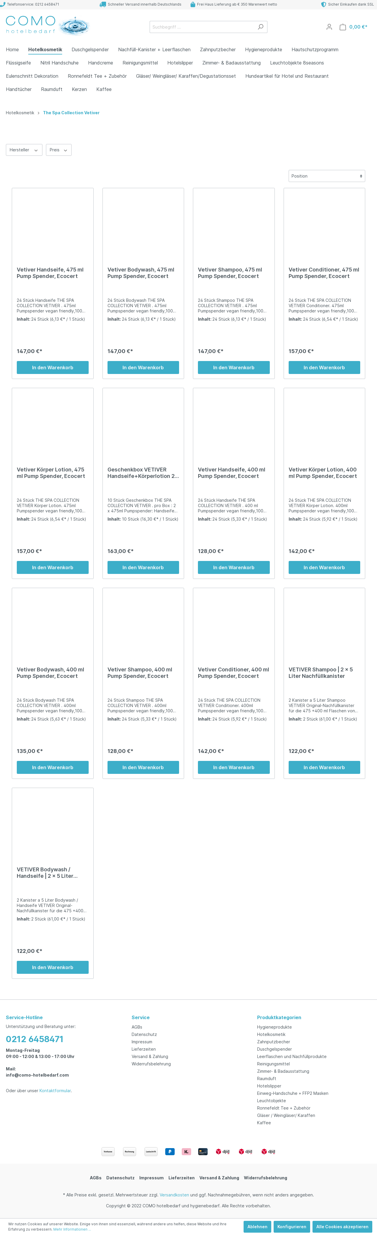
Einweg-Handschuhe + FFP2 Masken (292, 1093)
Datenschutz (144, 1034)
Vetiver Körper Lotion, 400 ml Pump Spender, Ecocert (323, 472)
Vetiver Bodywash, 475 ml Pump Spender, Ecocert (141, 272)
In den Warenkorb (52, 367)
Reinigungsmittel (273, 1063)
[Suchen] (260, 27)
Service (141, 1017)
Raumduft (266, 1078)
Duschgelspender (274, 1049)
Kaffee (264, 1122)
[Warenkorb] (353, 27)
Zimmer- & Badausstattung (283, 1071)
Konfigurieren (291, 1226)
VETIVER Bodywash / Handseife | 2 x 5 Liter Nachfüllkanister (45, 872)
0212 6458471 (35, 1039)
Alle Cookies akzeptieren (342, 1226)
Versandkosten (174, 1194)
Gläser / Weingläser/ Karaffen (286, 1115)
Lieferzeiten (144, 1049)
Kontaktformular (55, 1090)
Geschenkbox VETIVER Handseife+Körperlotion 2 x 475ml (141, 472)
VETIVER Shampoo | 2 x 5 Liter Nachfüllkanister (321, 672)
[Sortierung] (327, 176)
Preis (59, 150)
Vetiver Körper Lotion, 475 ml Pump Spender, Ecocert (51, 472)
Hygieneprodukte (274, 1026)
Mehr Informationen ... (72, 1229)
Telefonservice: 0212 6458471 (29, 4)
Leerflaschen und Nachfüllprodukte (292, 1056)
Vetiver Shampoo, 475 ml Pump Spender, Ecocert (230, 272)
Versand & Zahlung (150, 1056)
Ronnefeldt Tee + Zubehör (283, 1107)
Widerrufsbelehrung (151, 1063)
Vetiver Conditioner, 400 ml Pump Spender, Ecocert (233, 672)
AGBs (137, 1026)
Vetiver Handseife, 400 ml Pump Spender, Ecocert (231, 472)
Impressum (142, 1041)
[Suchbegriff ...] (202, 27)
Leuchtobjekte (271, 1100)
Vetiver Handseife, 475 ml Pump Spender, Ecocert (50, 272)
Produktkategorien (279, 1017)
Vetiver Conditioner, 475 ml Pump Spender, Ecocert (324, 272)
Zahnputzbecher (273, 1041)
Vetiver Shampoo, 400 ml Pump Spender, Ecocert (140, 672)
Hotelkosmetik (271, 1034)
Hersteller (24, 150)
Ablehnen (257, 1226)
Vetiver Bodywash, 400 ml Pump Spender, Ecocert (50, 672)
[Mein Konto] (329, 26)
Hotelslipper (269, 1085)
